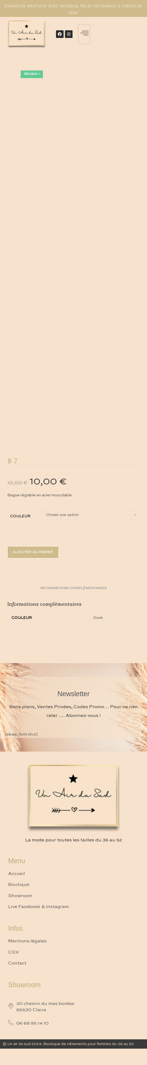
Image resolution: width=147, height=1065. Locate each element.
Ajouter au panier (33, 552)
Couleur (20, 516)
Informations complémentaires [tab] (73, 588)
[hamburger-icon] (84, 34)
